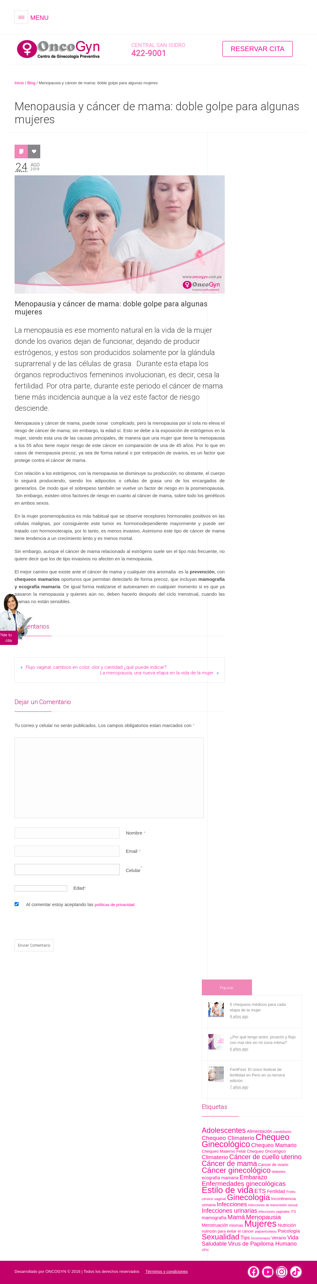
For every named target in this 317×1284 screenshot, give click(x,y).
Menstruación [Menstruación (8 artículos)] (215, 1225)
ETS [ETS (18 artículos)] (260, 1191)
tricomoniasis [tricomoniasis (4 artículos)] (260, 1238)
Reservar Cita (257, 49)
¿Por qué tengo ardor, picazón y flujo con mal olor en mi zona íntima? (263, 1040)
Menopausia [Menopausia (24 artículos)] (263, 1216)
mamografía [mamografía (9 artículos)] (214, 1217)
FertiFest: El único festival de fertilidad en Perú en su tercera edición (257, 1075)
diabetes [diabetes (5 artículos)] (279, 1171)
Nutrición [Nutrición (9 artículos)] (287, 1225)
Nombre (135, 832)
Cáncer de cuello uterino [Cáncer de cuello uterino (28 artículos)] (265, 1157)
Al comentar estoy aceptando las (80, 904)
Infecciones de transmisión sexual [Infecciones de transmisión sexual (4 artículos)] (272, 1205)
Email (133, 851)
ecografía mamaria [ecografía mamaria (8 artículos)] (220, 1177)
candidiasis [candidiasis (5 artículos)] (282, 1131)
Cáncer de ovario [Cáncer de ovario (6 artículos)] (273, 1164)
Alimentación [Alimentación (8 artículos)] (259, 1131)
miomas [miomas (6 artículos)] (236, 1225)
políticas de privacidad (115, 904)
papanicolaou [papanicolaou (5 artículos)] (265, 1231)
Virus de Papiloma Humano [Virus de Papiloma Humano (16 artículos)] (262, 1243)
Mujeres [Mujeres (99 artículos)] (260, 1223)
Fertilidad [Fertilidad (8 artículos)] (276, 1191)
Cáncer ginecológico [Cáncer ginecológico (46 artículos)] (236, 1170)
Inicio (19, 83)
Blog (31, 83)
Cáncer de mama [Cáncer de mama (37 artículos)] (229, 1163)
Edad (78, 888)
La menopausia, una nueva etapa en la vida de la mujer (157, 673)
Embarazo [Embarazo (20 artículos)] (253, 1177)
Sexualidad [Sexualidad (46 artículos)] (221, 1237)
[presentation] (57, 926)
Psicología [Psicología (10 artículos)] (289, 1231)
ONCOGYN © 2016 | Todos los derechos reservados (92, 1271)
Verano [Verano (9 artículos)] (278, 1237)
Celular (133, 870)
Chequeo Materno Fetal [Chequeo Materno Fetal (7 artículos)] (224, 1151)
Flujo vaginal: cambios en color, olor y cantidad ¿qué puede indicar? (96, 667)
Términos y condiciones (166, 1271)
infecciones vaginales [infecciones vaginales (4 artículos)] (273, 1211)
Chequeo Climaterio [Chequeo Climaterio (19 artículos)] (228, 1138)
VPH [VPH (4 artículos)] (205, 1250)
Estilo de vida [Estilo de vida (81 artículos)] (228, 1190)
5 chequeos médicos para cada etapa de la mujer (258, 1007)
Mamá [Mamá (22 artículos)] (236, 1217)
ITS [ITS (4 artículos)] (293, 1211)
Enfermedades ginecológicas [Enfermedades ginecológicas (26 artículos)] (244, 1183)
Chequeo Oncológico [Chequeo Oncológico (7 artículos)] (266, 1151)
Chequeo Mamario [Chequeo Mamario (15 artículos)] (274, 1145)
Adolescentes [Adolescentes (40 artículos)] (224, 1130)
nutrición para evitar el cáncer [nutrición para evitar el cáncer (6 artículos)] (228, 1231)
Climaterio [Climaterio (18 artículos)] (215, 1157)
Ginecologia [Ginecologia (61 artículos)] (248, 1197)
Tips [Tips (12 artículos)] (245, 1238)
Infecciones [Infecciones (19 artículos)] (232, 1204)
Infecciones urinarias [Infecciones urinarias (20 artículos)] (229, 1210)
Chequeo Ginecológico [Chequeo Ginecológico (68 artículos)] (246, 1141)
